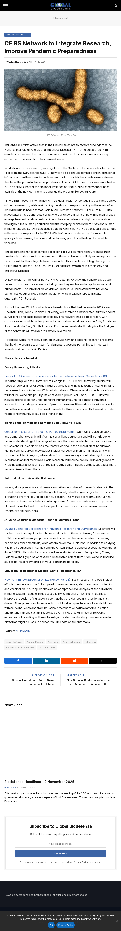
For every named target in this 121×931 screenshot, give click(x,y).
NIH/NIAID (23, 631)
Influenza (90, 642)
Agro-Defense (14, 642)
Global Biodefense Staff (19, 62)
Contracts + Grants (18, 35)
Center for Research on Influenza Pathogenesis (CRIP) (40, 431)
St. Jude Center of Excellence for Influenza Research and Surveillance (50, 528)
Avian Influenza (72, 642)
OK (51, 925)
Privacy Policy (81, 862)
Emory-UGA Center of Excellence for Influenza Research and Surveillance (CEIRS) (58, 376)
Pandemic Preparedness (20, 647)
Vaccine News (47, 647)
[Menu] (5, 6)
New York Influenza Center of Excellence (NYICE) (37, 579)
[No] (116, 921)
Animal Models (35, 642)
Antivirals (53, 642)
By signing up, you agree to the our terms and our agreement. (60, 862)
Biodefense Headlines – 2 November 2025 (39, 782)
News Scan (10, 787)
